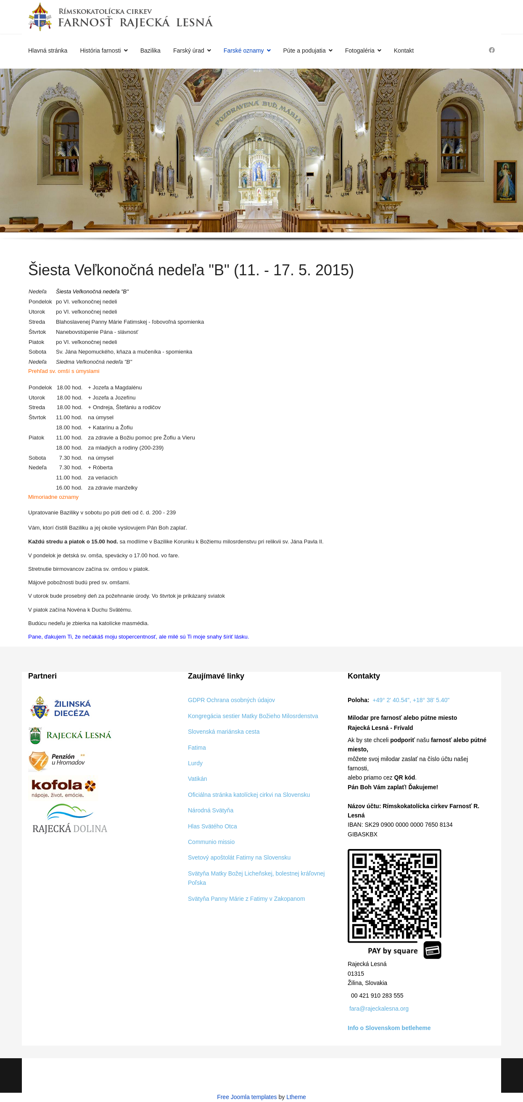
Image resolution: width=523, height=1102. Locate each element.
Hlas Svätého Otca (212, 826)
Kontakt (404, 50)
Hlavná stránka (47, 50)
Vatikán (197, 778)
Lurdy (195, 763)
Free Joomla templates (247, 1097)
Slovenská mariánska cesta (223, 731)
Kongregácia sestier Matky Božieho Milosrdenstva (253, 716)
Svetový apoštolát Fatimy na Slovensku (239, 857)
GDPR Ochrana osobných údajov (231, 700)
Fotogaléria (360, 50)
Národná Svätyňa (210, 810)
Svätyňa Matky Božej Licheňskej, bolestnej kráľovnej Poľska (256, 878)
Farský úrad (188, 50)
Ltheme (296, 1097)
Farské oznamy (244, 50)
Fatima (197, 747)
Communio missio (211, 841)
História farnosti (100, 50)
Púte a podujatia (304, 50)
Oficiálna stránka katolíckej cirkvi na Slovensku (249, 794)
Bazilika (150, 50)
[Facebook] (492, 50)
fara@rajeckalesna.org (379, 1008)
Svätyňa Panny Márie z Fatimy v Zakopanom (246, 898)
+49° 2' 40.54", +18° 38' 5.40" (410, 700)
